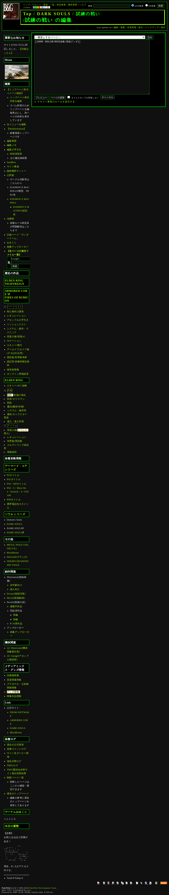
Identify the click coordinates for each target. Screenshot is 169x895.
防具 (9, 399)
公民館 (10, 175)
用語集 (10, 357)
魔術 (15, 406)
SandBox (11, 162)
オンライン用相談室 (18, 374)
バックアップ (152, 27)
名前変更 (131, 27)
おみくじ (12, 242)
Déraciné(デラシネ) (17, 557)
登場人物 (12, 336)
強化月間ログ (14, 761)
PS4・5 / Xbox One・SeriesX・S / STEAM (18, 492)
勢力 (19, 345)
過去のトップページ (18, 793)
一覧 (52, 4)
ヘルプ (82, 4)
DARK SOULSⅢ (15, 532)
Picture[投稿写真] (16, 593)
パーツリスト (14, 306)
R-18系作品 (16, 623)
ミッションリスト (16, 324)
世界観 (10, 441)
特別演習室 (16, 153)
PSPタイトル (14, 499)
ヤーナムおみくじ (16, 811)
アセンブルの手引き (18, 320)
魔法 (9, 406)
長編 (15, 615)
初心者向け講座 (15, 311)
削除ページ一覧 (15, 777)
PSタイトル (13, 475)
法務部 (10, 218)
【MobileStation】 (16, 128)
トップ (26, 4)
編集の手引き (14, 149)
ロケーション (14, 340)
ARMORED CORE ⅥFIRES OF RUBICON (16, 295)
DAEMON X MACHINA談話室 (21, 211)
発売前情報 (13, 369)
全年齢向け (16, 585)
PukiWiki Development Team (42, 888)
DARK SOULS (54, 13)
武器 (9, 390)
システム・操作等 (16, 410)
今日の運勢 (12, 826)
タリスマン (19, 399)
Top (27, 13)
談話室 (10, 361)
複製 (122, 27)
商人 (6, 433)
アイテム (12, 425)
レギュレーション (16, 315)
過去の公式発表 (15, 744)
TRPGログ (12, 765)
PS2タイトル (14, 479)
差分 (140, 27)
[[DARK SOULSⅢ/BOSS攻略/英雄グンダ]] (98, 72)
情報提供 (12, 452)
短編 (15, 619)
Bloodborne (13, 552)
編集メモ (12, 145)
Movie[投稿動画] (16, 598)
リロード (36, 4)
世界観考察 (21, 357)
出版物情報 (13, 675)
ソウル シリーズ (15, 514)
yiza (29, 890)
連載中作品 (16, 606)
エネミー (12, 345)
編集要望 (12, 141)
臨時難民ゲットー (16, 171)
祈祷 (20, 406)
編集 (116, 27)
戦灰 (9, 402)
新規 (45, 4)
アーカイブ (13, 349)
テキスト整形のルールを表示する (56, 113)
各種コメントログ (16, 749)
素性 (9, 414)
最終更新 (72, 4)
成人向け (15, 589)
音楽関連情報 (14, 679)
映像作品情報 (14, 696)
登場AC (21, 336)
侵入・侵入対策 (15, 421)
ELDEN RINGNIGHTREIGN (14, 282)
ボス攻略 (22, 385)
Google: (15, 258)
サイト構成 (13, 166)
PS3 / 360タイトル (16, 483)
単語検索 (61, 4)
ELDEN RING (14, 380)
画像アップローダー (18, 246)
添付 (163, 27)
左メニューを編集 (16, 124)
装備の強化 (20, 395)
